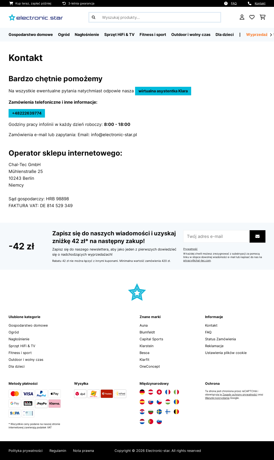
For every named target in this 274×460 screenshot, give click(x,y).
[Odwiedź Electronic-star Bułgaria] (150, 411)
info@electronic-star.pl (114, 134)
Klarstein (146, 346)
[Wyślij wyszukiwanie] (93, 17)
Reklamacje (214, 346)
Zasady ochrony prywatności (239, 394)
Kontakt (260, 3)
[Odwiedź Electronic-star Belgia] (176, 411)
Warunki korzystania (217, 398)
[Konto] (242, 17)
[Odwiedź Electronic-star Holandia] (142, 421)
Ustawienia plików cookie (226, 353)
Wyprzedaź (257, 34)
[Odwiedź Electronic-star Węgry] (167, 401)
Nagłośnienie (19, 339)
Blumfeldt (147, 332)
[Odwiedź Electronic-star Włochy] (176, 392)
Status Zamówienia (220, 339)
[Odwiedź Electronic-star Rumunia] (176, 401)
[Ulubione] (252, 17)
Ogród (14, 332)
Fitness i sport (20, 353)
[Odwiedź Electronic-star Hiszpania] (142, 401)
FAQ (234, 3)
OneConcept (150, 366)
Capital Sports (151, 339)
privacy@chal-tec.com (197, 260)
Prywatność (190, 249)
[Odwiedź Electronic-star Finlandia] (167, 411)
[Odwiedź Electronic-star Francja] (167, 392)
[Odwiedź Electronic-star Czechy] (159, 401)
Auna (144, 325)
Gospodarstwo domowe (28, 325)
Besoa (144, 353)
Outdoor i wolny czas (26, 359)
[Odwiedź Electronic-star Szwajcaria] (159, 392)
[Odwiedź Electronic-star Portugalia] (150, 421)
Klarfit (144, 359)
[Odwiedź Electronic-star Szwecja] (159, 411)
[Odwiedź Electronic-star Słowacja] (150, 401)
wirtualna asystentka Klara (163, 91)
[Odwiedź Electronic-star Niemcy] (142, 392)
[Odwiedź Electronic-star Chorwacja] (142, 411)
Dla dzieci (17, 366)
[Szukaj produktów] (154, 17)
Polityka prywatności (26, 450)
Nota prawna (83, 450)
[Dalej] (271, 35)
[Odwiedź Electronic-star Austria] (150, 392)
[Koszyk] (262, 17)
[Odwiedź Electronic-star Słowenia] (159, 421)
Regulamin (57, 450)
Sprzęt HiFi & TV (22, 346)
